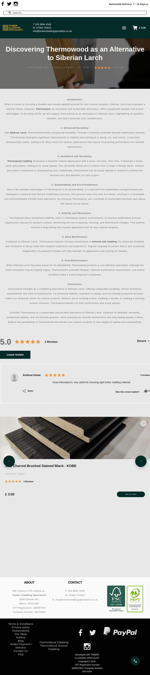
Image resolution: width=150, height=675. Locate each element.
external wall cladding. (104, 241)
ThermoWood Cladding (54, 642)
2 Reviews (28, 481)
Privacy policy (21, 627)
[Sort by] (143, 341)
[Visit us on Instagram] (15, 3)
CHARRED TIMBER (15, 474)
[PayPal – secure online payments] (120, 631)
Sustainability (20, 630)
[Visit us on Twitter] (9, 3)
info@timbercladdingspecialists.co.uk (52, 31)
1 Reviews (119, 67)
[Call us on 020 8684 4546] (135, 661)
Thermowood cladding (19, 161)
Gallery (21, 637)
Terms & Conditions (20, 623)
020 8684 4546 (43, 24)
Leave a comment (63, 67)
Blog (21, 640)
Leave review (15, 354)
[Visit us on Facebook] (2, 3)
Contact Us (21, 650)
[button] (139, 27)
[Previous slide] (9, 462)
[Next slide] (141, 462)
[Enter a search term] (78, 13)
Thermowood (43, 109)
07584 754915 (43, 27)
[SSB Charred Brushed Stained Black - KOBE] (75, 438)
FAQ (21, 654)
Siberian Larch (18, 132)
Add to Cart (130, 494)
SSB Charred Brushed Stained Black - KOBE (40, 466)
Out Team (21, 634)
